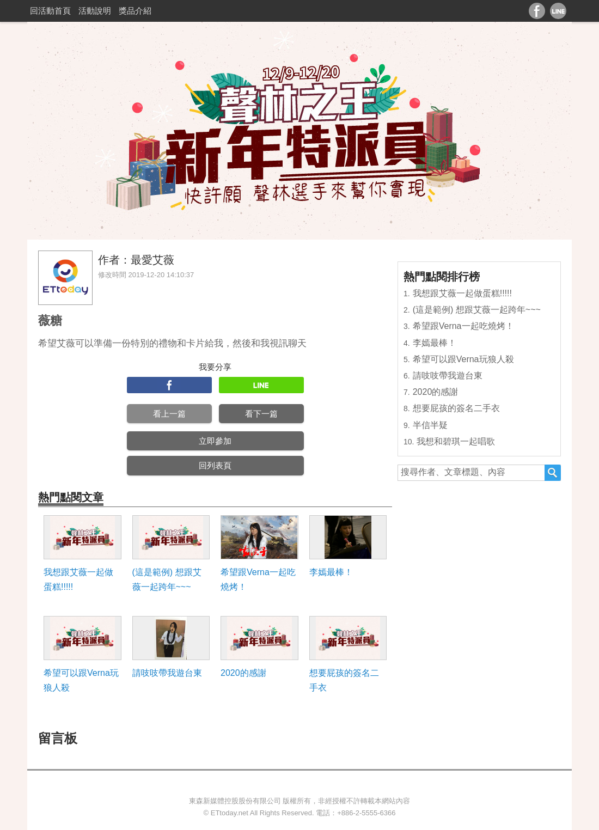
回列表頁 (215, 465)
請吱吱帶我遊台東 (167, 673)
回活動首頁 (50, 10)
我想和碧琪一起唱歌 (456, 441)
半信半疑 (430, 425)
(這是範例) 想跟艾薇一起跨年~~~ (166, 579)
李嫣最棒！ (331, 572)
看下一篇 (261, 413)
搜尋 (553, 473)
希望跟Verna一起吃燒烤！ (258, 579)
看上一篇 (169, 413)
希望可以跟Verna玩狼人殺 (81, 680)
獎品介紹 (135, 10)
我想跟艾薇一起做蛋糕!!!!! (78, 579)
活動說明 (94, 10)
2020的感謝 (243, 673)
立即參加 (215, 440)
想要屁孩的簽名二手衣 (344, 680)
